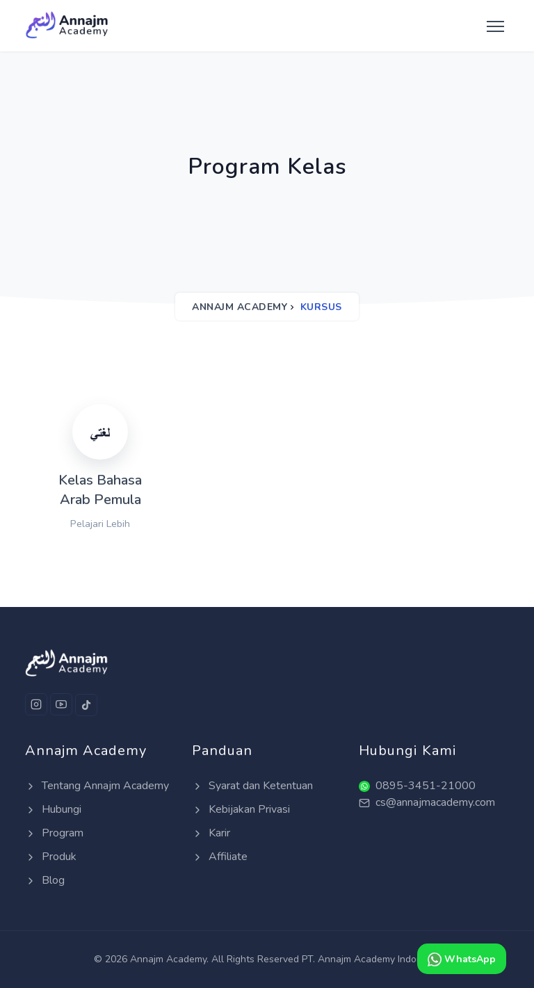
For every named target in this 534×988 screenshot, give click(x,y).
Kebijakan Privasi (241, 809)
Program (54, 833)
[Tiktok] (86, 705)
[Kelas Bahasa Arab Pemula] (100, 468)
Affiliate (220, 856)
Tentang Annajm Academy (97, 785)
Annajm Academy (239, 307)
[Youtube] (61, 704)
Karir (211, 833)
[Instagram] (36, 704)
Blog (45, 880)
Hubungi (53, 809)
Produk (50, 856)
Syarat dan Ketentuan (252, 785)
